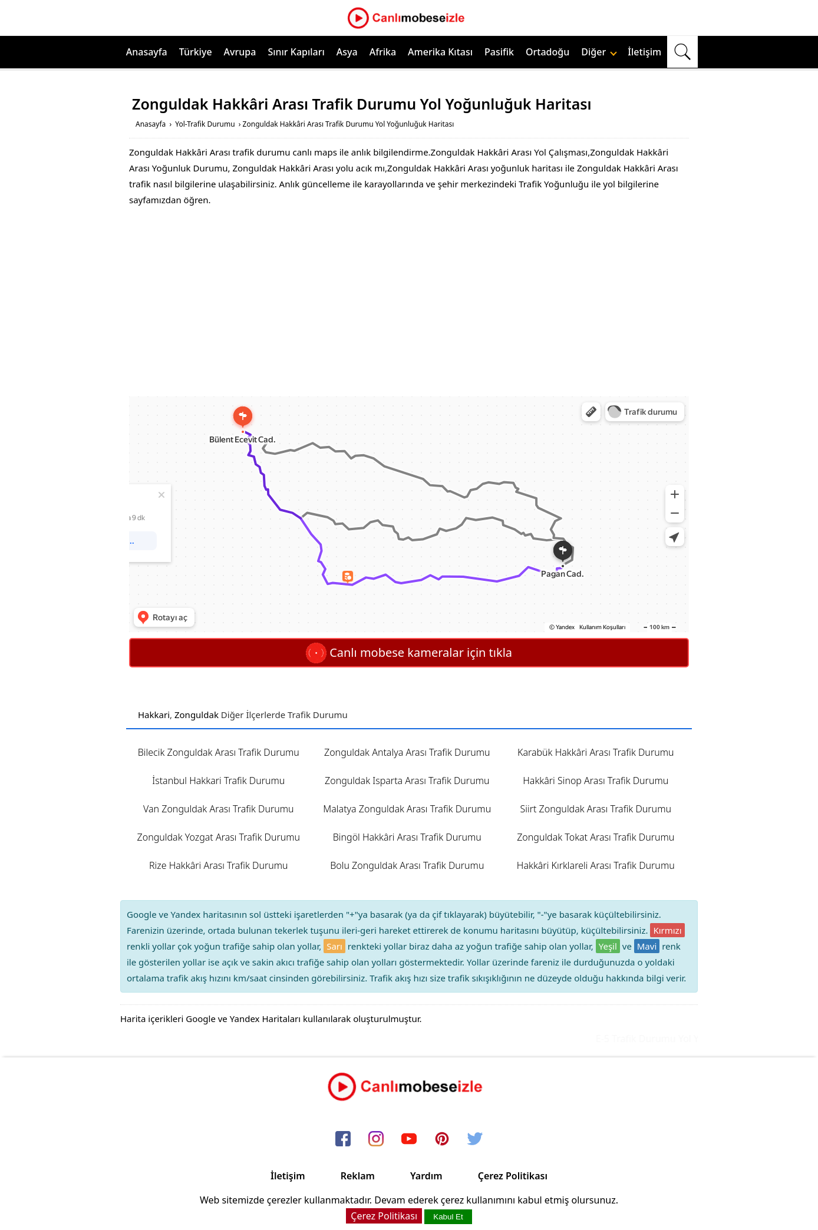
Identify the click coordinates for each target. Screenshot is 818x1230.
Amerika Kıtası (440, 51)
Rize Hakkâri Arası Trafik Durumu (218, 865)
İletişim (644, 51)
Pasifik (499, 51)
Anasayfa (146, 51)
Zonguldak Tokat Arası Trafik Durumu (595, 837)
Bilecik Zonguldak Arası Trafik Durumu (218, 752)
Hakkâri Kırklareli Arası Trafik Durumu (596, 865)
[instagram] (376, 1139)
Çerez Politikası (512, 1175)
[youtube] (409, 1139)
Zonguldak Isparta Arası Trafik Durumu (407, 780)
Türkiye (195, 51)
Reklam (358, 1175)
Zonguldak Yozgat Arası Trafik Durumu (219, 837)
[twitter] (475, 1139)
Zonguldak (196, 714)
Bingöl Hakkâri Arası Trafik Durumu (407, 837)
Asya (347, 51)
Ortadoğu (547, 51)
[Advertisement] (409, 302)
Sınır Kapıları (296, 51)
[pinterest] (442, 1139)
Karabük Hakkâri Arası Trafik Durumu (595, 752)
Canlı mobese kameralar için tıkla (409, 652)
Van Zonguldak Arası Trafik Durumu (218, 808)
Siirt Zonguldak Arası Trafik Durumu (595, 808)
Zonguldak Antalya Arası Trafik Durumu (407, 752)
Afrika (383, 51)
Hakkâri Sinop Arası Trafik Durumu (595, 780)
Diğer (599, 51)
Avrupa (240, 51)
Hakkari (154, 714)
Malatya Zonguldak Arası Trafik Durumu (407, 808)
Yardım (426, 1175)
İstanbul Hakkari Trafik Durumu (218, 780)
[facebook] (343, 1139)
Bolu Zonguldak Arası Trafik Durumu (407, 865)
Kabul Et (448, 1216)
